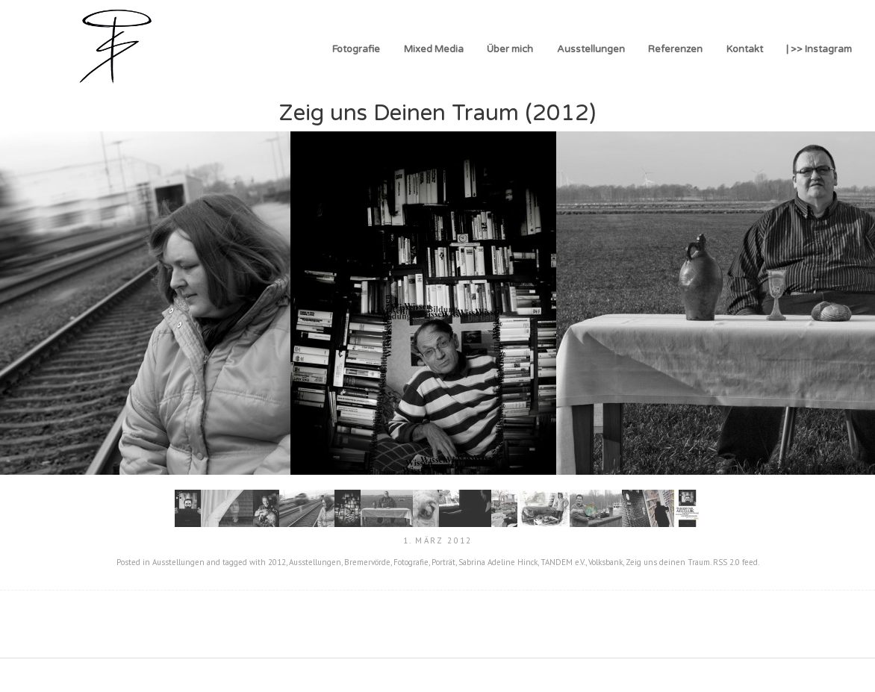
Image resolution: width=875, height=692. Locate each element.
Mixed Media (434, 49)
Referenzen (675, 49)
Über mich (510, 49)
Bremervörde (367, 562)
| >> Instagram (819, 49)
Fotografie (356, 49)
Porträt (443, 562)
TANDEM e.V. (563, 562)
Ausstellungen (591, 49)
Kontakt (744, 49)
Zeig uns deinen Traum (668, 562)
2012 (277, 562)
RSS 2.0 (726, 562)
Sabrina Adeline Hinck (498, 562)
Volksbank (605, 562)
